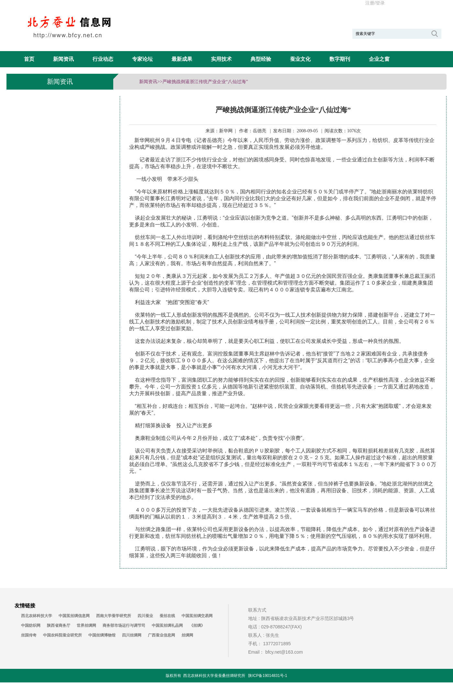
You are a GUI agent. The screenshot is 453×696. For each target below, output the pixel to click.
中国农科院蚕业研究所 (62, 635)
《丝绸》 (197, 625)
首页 (29, 59)
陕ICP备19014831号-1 (267, 675)
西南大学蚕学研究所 (113, 616)
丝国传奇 (29, 635)
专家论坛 (142, 59)
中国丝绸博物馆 (102, 635)
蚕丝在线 (167, 616)
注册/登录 (375, 2)
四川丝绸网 (131, 635)
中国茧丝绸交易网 (197, 616)
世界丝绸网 (86, 625)
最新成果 (181, 59)
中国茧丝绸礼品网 (167, 625)
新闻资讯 (63, 59)
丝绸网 (187, 635)
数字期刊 (339, 59)
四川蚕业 (145, 616)
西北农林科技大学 (36, 616)
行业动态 (103, 59)
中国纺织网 (30, 625)
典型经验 (260, 59)
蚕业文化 (300, 59)
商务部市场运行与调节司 (124, 625)
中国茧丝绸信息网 (74, 616)
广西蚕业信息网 (161, 635)
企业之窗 (379, 59)
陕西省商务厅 (58, 625)
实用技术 (221, 59)
